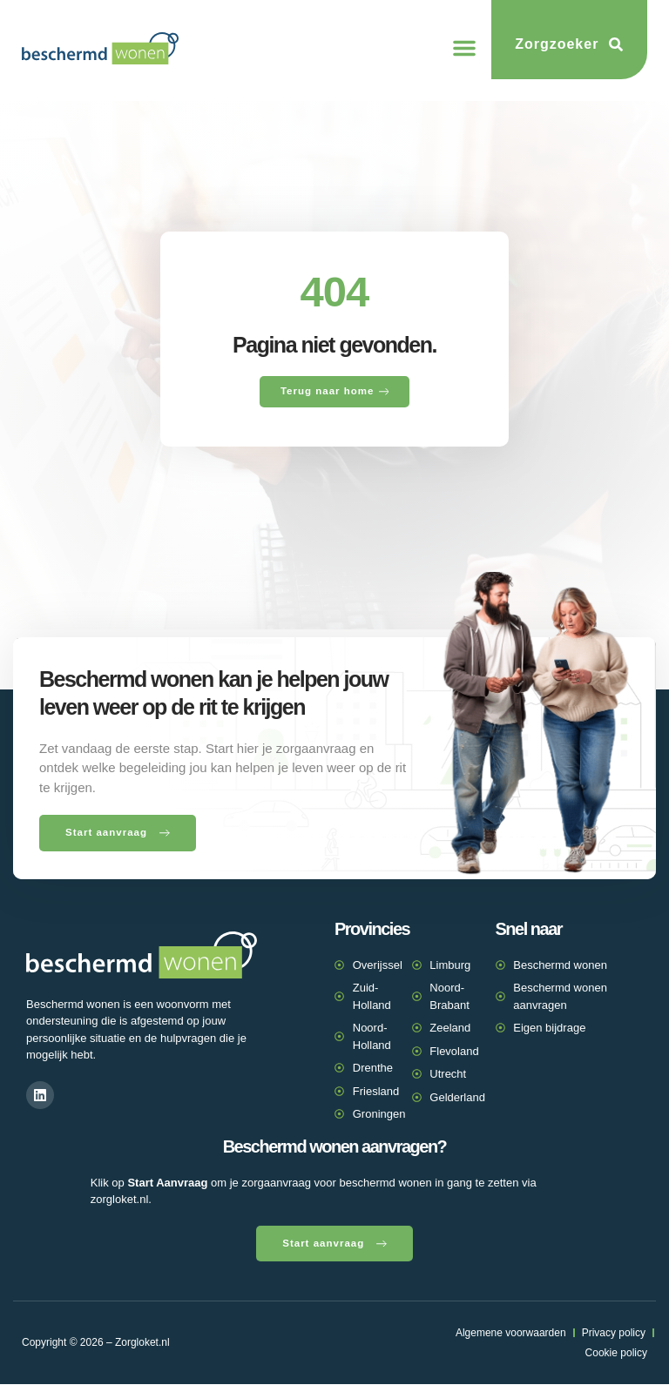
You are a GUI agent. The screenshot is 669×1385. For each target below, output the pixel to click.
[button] (464, 48)
